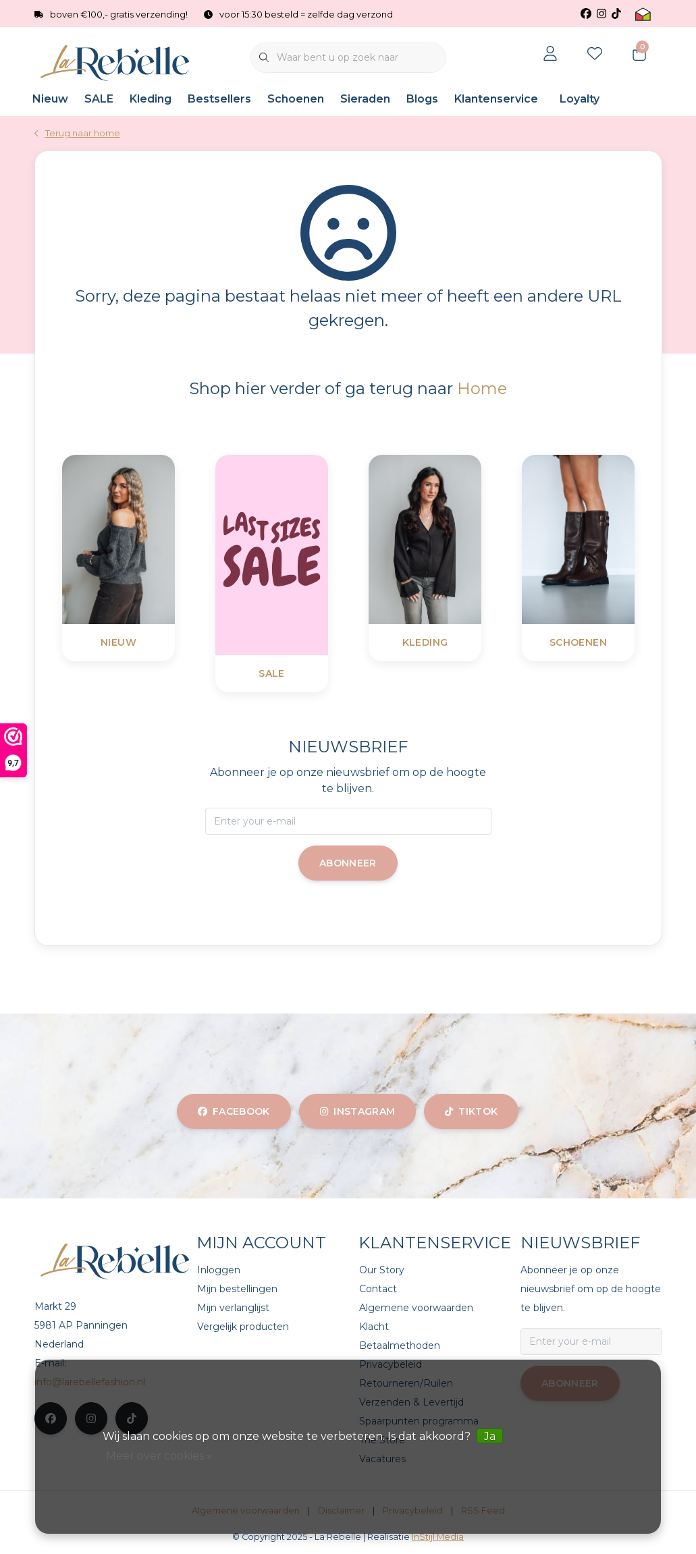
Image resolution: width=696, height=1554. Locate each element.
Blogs (422, 98)
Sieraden (365, 98)
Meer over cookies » (159, 1455)
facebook (234, 1111)
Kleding (150, 98)
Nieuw (50, 98)
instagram (357, 1111)
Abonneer (348, 863)
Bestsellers (219, 98)
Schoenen (295, 98)
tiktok (471, 1111)
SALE (98, 98)
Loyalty (579, 98)
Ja (490, 1436)
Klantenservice (496, 98)
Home (482, 388)
